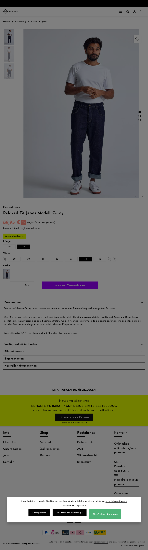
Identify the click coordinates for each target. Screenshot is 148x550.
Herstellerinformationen (20, 365)
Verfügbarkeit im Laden (20, 344)
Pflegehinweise (14, 351)
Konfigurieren (39, 514)
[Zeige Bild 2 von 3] (139, 116)
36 (100, 259)
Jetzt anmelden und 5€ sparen (74, 417)
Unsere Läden (12, 449)
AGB (80, 449)
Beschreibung (13, 302)
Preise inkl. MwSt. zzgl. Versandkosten (21, 228)
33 (71, 259)
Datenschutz (85, 442)
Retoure (45, 455)
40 (114, 259)
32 (9, 247)
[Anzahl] (15, 285)
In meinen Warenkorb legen (70, 285)
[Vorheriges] (135, 195)
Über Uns (9, 442)
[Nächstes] (142, 195)
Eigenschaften (14, 358)
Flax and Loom (11, 207)
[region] (74, 113)
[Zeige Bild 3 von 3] (139, 120)
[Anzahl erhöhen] (37, 285)
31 (43, 259)
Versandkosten (101, 542)
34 (24, 247)
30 (28, 259)
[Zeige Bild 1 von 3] (139, 112)
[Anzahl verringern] (6, 285)
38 (109, 259)
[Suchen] (128, 11)
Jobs (6, 455)
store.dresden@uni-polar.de (127, 482)
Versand (45, 442)
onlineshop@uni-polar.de (125, 450)
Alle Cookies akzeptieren (105, 515)
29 (14, 259)
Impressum (84, 462)
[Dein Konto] (134, 11)
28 (5, 259)
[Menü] (121, 11)
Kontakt (8, 462)
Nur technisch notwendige (69, 514)
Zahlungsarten (50, 449)
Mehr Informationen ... (116, 502)
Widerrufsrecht (87, 455)
